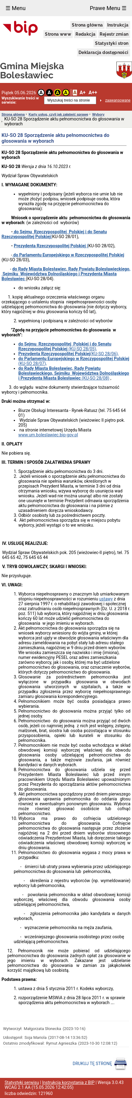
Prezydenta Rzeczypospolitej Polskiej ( (51, 245)
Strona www (58, 34)
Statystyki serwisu (22, 1082)
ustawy (106, 598)
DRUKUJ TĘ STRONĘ (100, 1064)
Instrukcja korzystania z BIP (68, 1082)
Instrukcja (118, 25)
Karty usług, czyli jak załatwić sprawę (58, 114)
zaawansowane (117, 100)
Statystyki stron (111, 43)
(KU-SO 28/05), (64, 346)
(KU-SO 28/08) (73, 373)
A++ (93, 92)
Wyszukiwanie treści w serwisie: (20, 100)
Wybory (98, 114)
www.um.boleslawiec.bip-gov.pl (48, 434)
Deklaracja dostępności (104, 52)
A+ (82, 92)
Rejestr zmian (114, 34)
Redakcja (85, 34)
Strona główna (87, 25)
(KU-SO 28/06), (68, 353)
